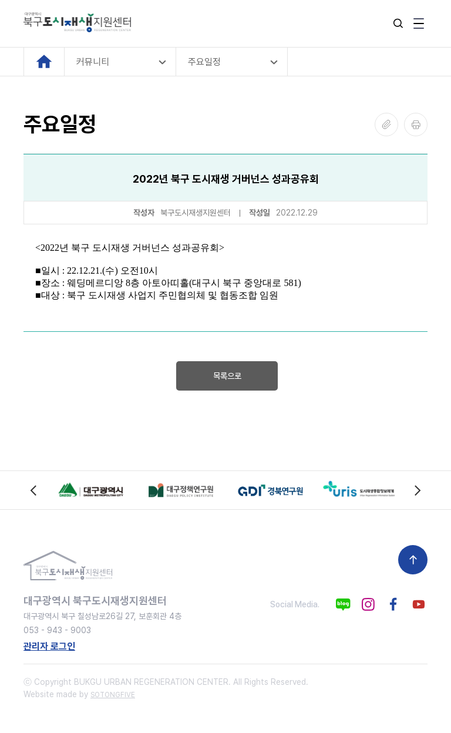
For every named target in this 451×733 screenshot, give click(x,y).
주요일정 (204, 62)
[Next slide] (417, 490)
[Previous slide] (33, 490)
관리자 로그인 (49, 646)
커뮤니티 (92, 62)
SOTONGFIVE (112, 695)
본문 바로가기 (0, 0)
